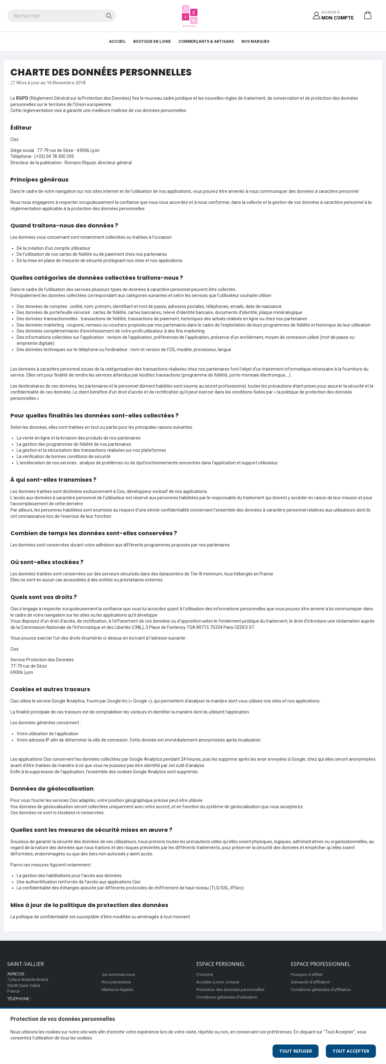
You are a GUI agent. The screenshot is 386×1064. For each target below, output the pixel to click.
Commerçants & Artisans (206, 41)
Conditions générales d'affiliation (321, 989)
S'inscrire (204, 974)
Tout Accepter (350, 1051)
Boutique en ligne (152, 41)
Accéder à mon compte (217, 982)
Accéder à (337, 15)
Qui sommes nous (118, 974)
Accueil (117, 41)
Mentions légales (117, 989)
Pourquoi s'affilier (307, 974)
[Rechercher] (109, 15)
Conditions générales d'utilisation (226, 997)
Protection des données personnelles (230, 989)
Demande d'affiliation (310, 982)
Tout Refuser (295, 1051)
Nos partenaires (116, 982)
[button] (367, 17)
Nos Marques (255, 41)
